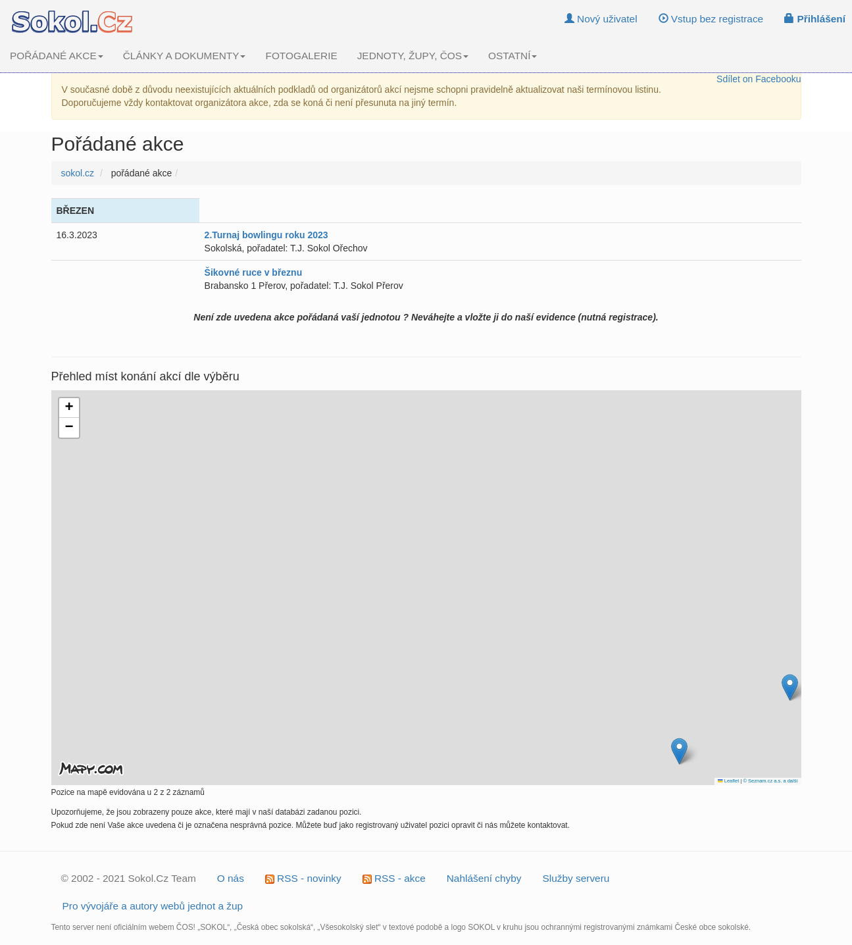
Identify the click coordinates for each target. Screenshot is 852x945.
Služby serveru (576, 878)
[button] (679, 751)
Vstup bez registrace (711, 18)
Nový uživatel (601, 18)
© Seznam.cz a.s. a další (770, 781)
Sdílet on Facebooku (758, 79)
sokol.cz (78, 173)
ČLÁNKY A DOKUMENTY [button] (184, 55)
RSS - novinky (303, 878)
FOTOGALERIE (301, 55)
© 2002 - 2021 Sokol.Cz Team (128, 878)
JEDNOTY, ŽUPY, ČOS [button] (412, 55)
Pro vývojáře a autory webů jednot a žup (153, 905)
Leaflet (728, 781)
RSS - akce (394, 878)
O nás (230, 878)
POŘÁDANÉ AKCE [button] (56, 55)
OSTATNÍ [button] (512, 55)
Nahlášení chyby (484, 878)
